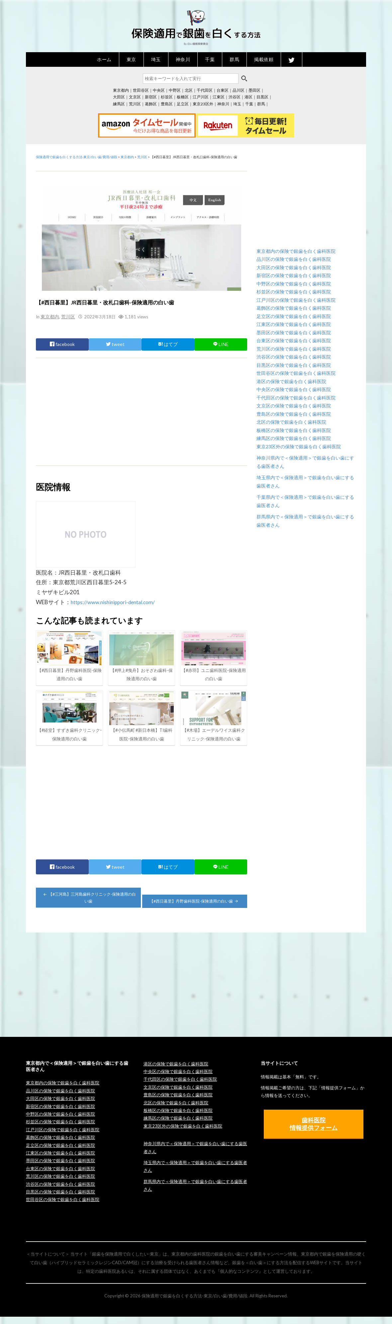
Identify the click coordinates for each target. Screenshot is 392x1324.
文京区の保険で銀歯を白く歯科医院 (293, 405)
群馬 (234, 59)
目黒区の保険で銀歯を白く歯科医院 (293, 365)
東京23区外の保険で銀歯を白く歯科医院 (298, 446)
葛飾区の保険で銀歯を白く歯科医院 (293, 308)
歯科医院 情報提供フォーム (314, 1131)
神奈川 (183, 59)
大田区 (119, 96)
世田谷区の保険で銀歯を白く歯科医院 (296, 373)
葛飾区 (151, 103)
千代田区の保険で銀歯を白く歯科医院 (296, 397)
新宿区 (151, 96)
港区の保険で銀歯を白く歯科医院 (291, 381)
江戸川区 (201, 96)
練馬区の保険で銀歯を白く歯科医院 (293, 438)
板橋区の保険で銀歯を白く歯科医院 (293, 430)
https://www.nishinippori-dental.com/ (117, 601)
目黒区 (262, 96)
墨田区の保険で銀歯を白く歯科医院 (293, 332)
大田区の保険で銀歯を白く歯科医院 (293, 267)
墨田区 (254, 90)
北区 (189, 90)
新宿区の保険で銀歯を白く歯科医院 (293, 275)
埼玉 (156, 59)
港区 (248, 96)
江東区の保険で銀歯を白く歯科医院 (293, 324)
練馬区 (119, 103)
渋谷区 (235, 96)
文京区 (135, 96)
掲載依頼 (263, 59)
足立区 (183, 103)
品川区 (239, 90)
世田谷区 (141, 90)
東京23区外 (203, 103)
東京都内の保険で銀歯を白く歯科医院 (296, 251)
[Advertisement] (141, 411)
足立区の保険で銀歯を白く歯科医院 (293, 316)
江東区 (219, 96)
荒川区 (135, 103)
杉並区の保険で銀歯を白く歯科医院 (293, 291)
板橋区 (183, 96)
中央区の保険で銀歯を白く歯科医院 (293, 389)
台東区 (223, 90)
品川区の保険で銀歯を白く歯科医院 (293, 259)
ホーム (104, 59)
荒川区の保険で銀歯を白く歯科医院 (293, 349)
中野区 (175, 90)
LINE (221, 344)
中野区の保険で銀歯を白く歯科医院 (293, 283)
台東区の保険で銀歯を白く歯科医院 (293, 340)
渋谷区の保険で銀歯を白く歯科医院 (293, 357)
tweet (115, 344)
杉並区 (167, 96)
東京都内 (121, 90)
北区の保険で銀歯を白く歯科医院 (291, 422)
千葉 (210, 59)
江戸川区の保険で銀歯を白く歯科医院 (296, 300)
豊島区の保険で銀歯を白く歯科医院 (293, 414)
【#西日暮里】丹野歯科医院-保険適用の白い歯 (194, 908)
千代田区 (205, 90)
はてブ (168, 344)
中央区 (159, 90)
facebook (62, 344)
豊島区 (167, 103)
